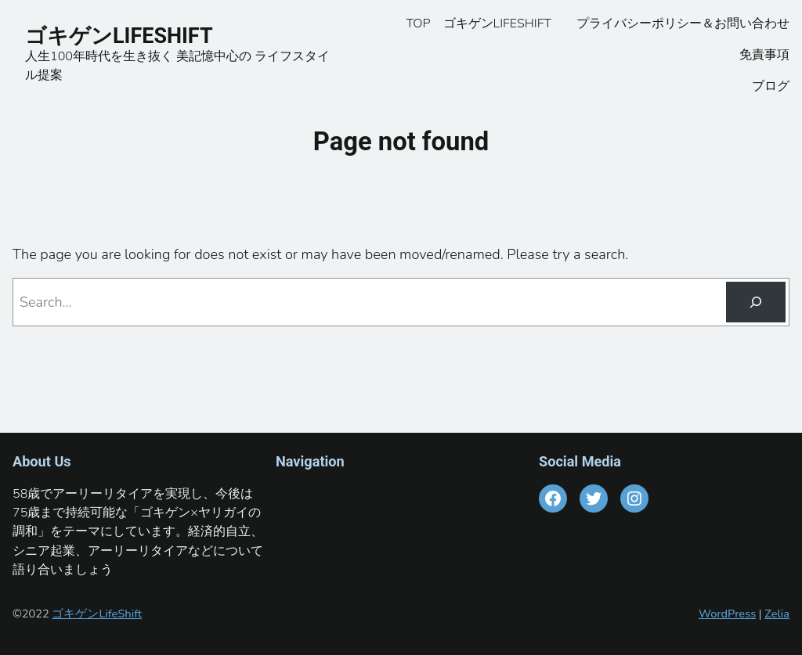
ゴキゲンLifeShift (96, 613)
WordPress (727, 613)
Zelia (776, 613)
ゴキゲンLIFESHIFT (129, 36)
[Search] (756, 302)
